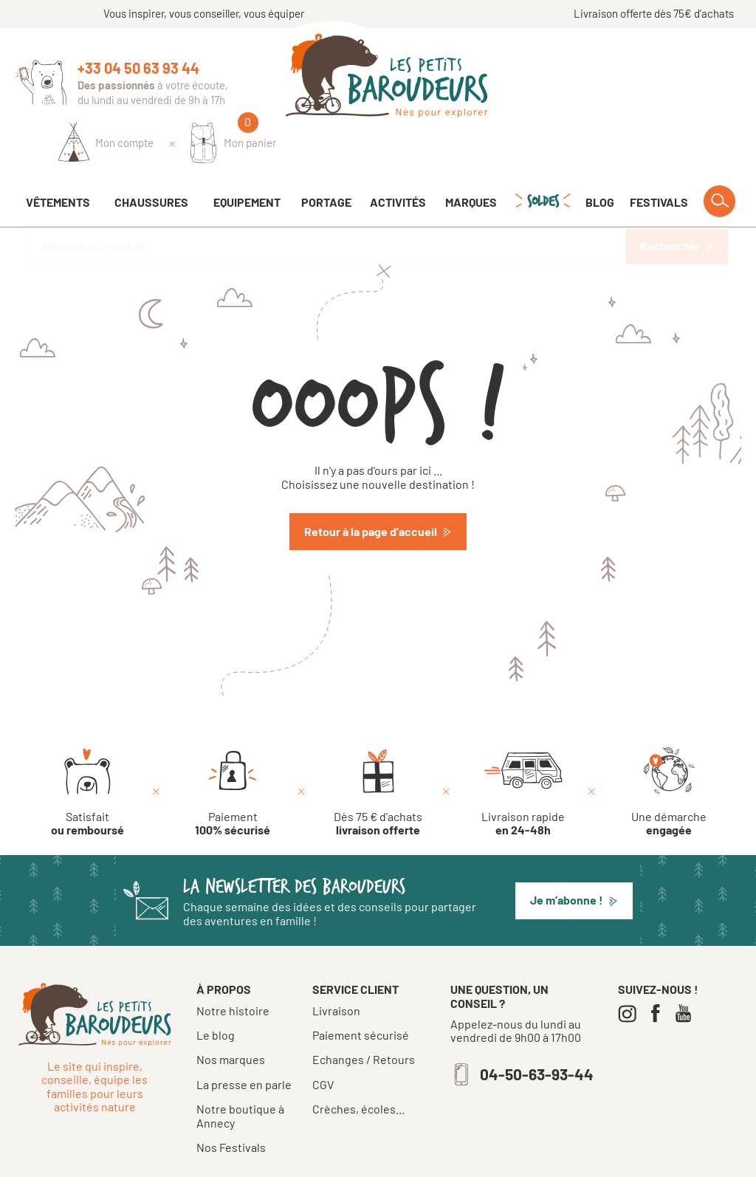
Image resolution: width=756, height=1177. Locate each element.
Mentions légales (420, 1160)
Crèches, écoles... (358, 1067)
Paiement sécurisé (360, 994)
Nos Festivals (231, 1106)
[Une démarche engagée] (669, 751)
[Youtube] (687, 972)
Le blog (215, 993)
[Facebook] (659, 972)
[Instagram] (631, 972)
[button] (574, 859)
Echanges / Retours (363, 1018)
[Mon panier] (698, 78)
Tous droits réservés (322, 1160)
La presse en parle (244, 1043)
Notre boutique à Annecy (240, 1074)
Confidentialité (505, 1160)
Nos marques (230, 1018)
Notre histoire (232, 969)
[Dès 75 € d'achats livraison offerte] (378, 751)
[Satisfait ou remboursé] (87, 751)
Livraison (336, 969)
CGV (323, 1043)
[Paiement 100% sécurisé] (232, 751)
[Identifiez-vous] (571, 79)
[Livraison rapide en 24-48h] (523, 751)
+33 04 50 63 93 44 (138, 68)
